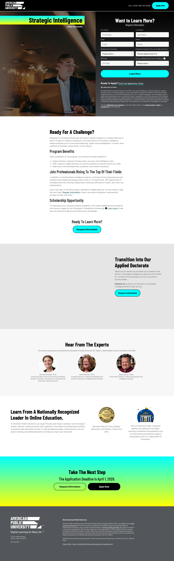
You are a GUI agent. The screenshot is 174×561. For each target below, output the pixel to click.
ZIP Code (104, 58)
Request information (71, 192)
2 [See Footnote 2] (106, 208)
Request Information (87, 229)
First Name (104, 30)
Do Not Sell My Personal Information (94, 544)
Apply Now (160, 5)
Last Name (139, 30)
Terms (74, 544)
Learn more (113, 208)
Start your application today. (131, 83)
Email (102, 39)
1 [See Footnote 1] (164, 58)
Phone (138, 39)
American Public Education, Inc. (112, 527)
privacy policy (150, 105)
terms (158, 105)
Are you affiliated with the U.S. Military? (151, 58)
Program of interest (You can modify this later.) (152, 49)
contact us (105, 107)
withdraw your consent (115, 105)
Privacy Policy (67, 544)
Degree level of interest (109, 49)
